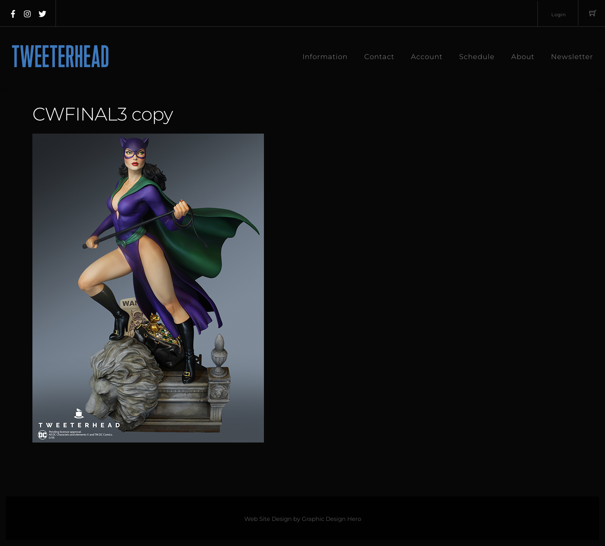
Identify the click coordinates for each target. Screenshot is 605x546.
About (522, 57)
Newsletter (572, 57)
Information (325, 57)
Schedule (477, 57)
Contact (379, 57)
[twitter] (42, 12)
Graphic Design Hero (331, 518)
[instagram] (27, 12)
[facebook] (13, 12)
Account (427, 57)
